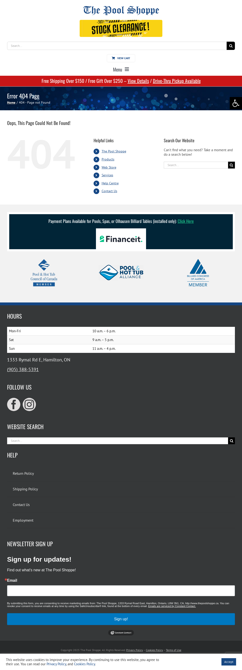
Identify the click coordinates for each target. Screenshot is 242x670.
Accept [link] (228, 662)
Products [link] (108, 159)
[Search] (231, 46)
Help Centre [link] (110, 183)
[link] (236, 103)
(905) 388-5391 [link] (23, 369)
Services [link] (107, 175)
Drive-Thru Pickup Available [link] (177, 80)
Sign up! (121, 619)
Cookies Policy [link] (154, 650)
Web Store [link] (109, 167)
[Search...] (117, 46)
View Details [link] (138, 80)
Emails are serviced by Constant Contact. (172, 606)
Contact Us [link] (109, 191)
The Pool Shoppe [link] (114, 151)
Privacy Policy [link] (134, 650)
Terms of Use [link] (173, 650)
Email (12, 580)
